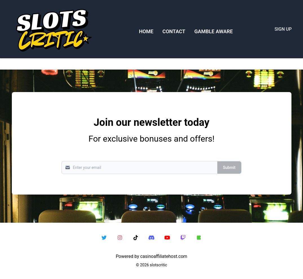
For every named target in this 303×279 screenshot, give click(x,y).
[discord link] (151, 238)
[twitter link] (104, 238)
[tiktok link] (135, 238)
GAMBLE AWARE (213, 31)
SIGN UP (283, 29)
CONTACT (173, 31)
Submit (229, 167)
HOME (146, 31)
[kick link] (199, 238)
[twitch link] (183, 238)
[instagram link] (120, 238)
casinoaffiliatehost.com (163, 256)
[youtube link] (167, 238)
